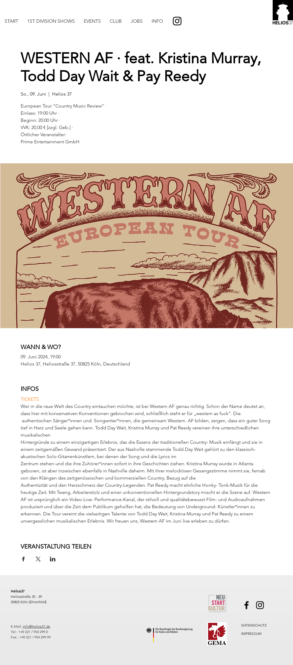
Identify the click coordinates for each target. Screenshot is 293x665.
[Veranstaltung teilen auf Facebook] (23, 559)
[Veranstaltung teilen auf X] (38, 559)
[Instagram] (177, 21)
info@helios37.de (36, 626)
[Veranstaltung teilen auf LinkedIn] (53, 559)
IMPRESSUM (251, 633)
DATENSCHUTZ (254, 625)
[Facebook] (246, 605)
